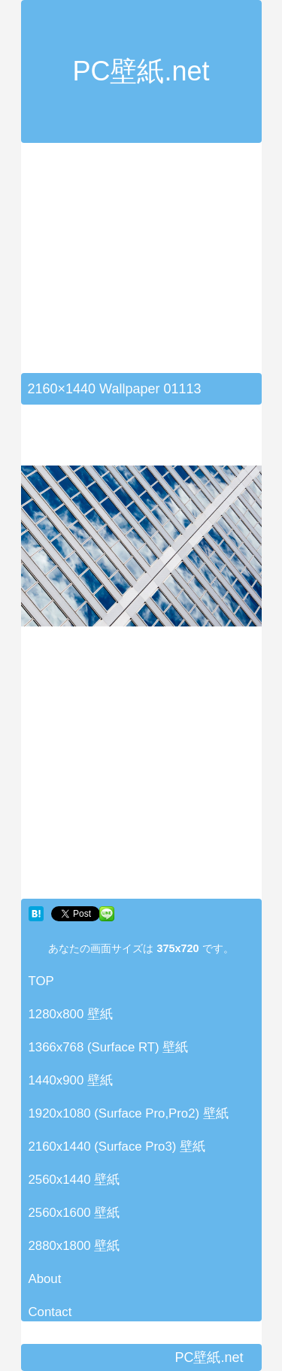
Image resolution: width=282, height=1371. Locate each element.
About (45, 1279)
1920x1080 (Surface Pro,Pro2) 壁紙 (129, 1113)
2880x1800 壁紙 (74, 1246)
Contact (50, 1312)
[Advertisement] (147, 267)
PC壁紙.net (140, 71)
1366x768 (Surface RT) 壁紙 (109, 1047)
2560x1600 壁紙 (74, 1213)
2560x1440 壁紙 (74, 1179)
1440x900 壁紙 (71, 1080)
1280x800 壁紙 (71, 1014)
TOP (41, 981)
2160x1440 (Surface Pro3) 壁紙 (117, 1146)
